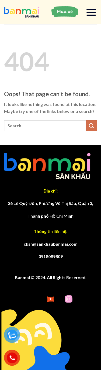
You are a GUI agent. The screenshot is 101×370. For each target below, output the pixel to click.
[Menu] (91, 12)
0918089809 (51, 256)
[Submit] (91, 125)
